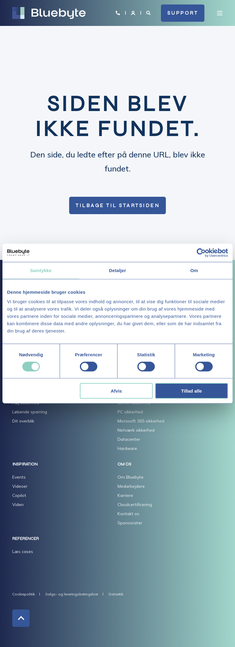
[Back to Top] (21, 618)
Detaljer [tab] (117, 270)
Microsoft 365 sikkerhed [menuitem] (141, 421)
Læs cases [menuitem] (22, 551)
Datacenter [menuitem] (129, 439)
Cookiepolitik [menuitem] (23, 594)
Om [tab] (194, 270)
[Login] (133, 12)
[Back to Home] (49, 13)
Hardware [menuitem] (127, 448)
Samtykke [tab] (41, 270)
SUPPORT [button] (182, 13)
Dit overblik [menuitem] (23, 421)
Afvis (116, 391)
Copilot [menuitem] (19, 495)
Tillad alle (191, 391)
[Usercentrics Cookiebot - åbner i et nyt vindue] (201, 252)
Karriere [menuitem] (125, 495)
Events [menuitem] (19, 477)
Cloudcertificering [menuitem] (135, 504)
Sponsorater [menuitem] (130, 523)
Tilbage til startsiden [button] (117, 205)
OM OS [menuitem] (124, 464)
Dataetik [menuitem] (116, 594)
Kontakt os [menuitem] (128, 513)
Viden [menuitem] (18, 504)
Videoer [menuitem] (20, 486)
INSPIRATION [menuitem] (25, 464)
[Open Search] (149, 12)
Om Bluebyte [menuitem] (131, 477)
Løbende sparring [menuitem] (29, 412)
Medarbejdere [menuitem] (131, 486)
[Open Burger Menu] (220, 13)
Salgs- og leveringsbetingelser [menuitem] (71, 594)
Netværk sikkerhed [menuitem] (136, 430)
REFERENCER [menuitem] (25, 539)
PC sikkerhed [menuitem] (130, 412)
